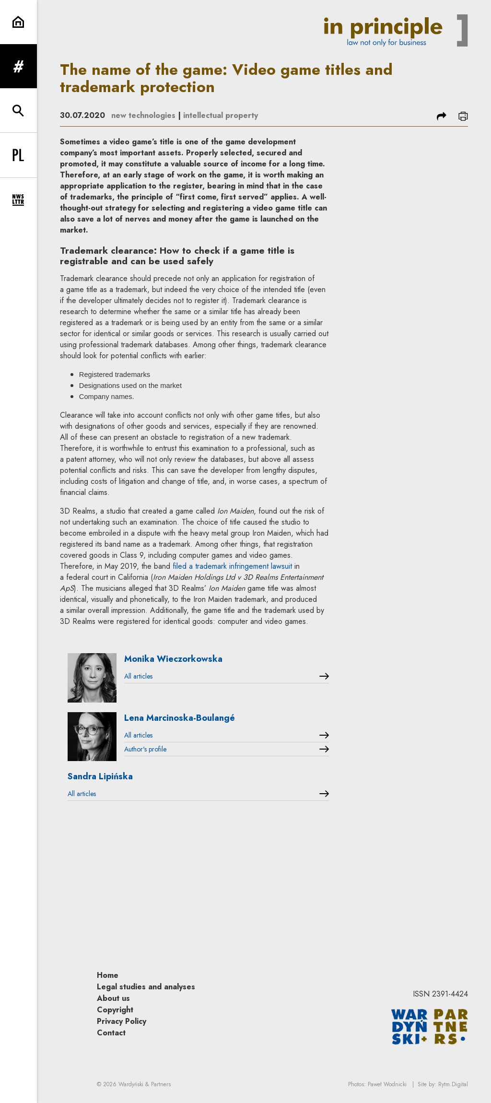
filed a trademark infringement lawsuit (232, 566)
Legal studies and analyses (146, 986)
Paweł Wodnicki (387, 1084)
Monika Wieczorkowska (173, 659)
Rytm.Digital (453, 1084)
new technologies (143, 115)
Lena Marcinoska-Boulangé (179, 718)
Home (107, 975)
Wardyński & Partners (144, 1084)
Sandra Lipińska (100, 776)
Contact (111, 1032)
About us (113, 998)
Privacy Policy (121, 1021)
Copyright (115, 1009)
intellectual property (220, 115)
